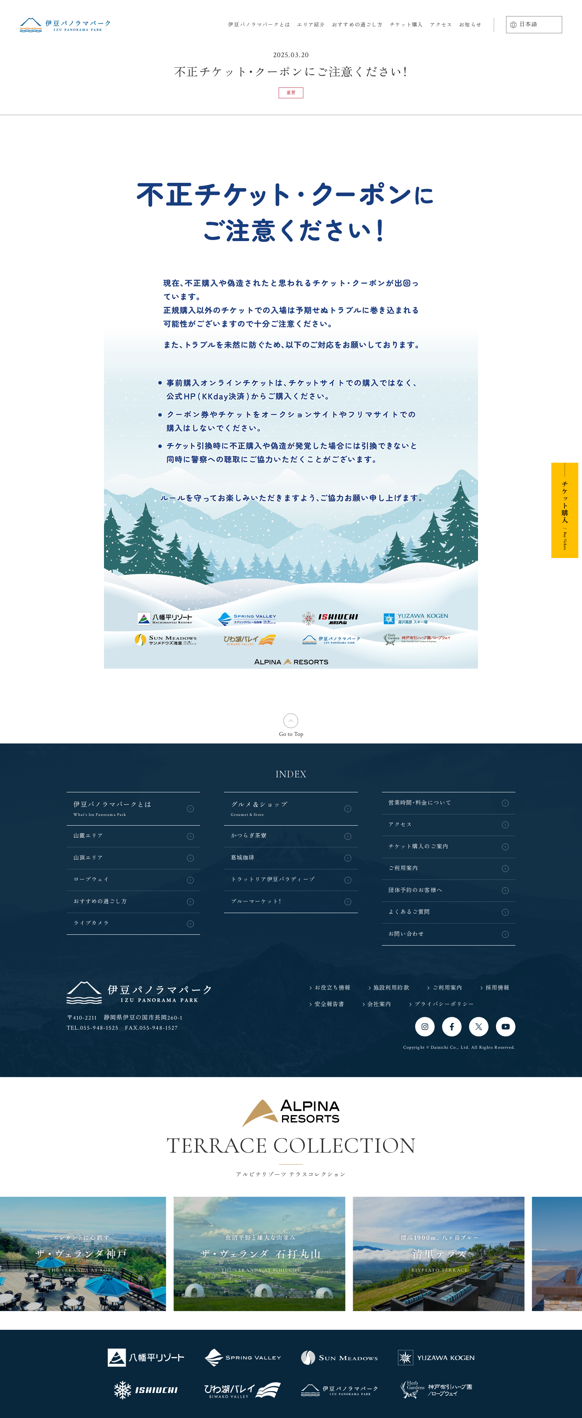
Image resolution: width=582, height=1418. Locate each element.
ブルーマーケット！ (256, 901)
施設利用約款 (391, 988)
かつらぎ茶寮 (249, 835)
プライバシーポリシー (444, 1004)
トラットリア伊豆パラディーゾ (273, 879)
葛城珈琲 (243, 857)
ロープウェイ (91, 879)
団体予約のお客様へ (415, 890)
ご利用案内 (403, 868)
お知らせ (470, 25)
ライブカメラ (91, 923)
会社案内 (379, 1004)
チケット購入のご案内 (418, 846)
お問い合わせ (406, 934)
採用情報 (497, 988)
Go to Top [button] (291, 734)
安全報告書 (329, 1004)
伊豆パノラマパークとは (259, 25)
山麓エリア (88, 835)
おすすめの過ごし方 (357, 25)
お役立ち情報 (332, 988)
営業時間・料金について (419, 803)
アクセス (441, 25)
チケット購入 (406, 25)
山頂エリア (88, 857)
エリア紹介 (311, 25)
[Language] (534, 24)
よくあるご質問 (409, 912)
